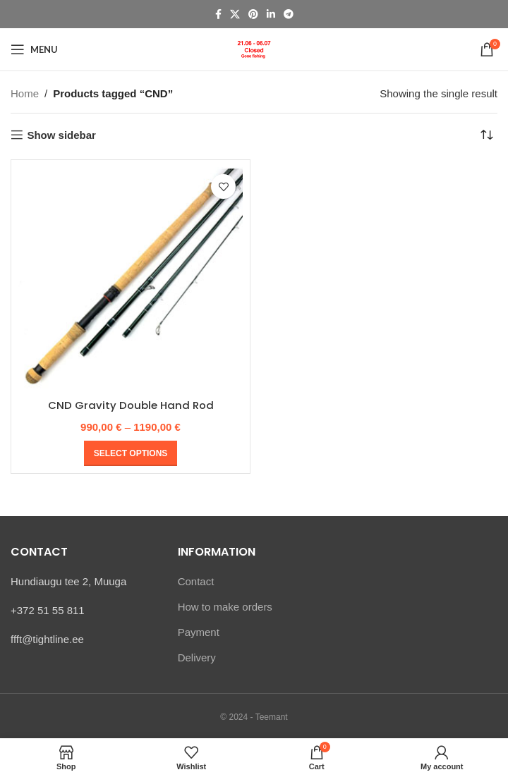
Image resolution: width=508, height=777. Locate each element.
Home (25, 93)
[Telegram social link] (288, 14)
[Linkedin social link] (270, 14)
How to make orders (225, 606)
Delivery (197, 657)
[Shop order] (486, 134)
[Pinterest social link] (253, 14)
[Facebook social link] (218, 14)
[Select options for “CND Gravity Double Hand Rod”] (131, 452)
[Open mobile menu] (34, 49)
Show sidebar (61, 135)
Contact (196, 581)
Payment (198, 631)
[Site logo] (254, 48)
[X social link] (235, 14)
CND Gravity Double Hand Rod (131, 405)
